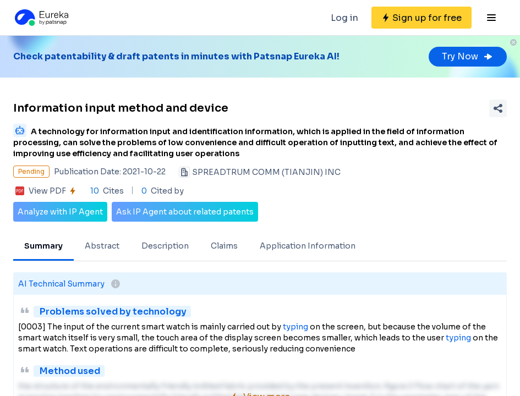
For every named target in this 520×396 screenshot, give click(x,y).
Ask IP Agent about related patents (185, 212)
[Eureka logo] (40, 17)
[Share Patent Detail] (498, 108)
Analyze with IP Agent (60, 212)
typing (295, 327)
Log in (344, 18)
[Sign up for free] (421, 18)
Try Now (468, 56)
